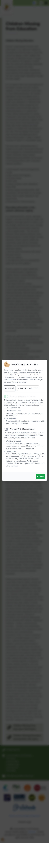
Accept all (9, 388)
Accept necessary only (28, 388)
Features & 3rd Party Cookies (22, 429)
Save (40, 476)
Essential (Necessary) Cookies (23, 396)
